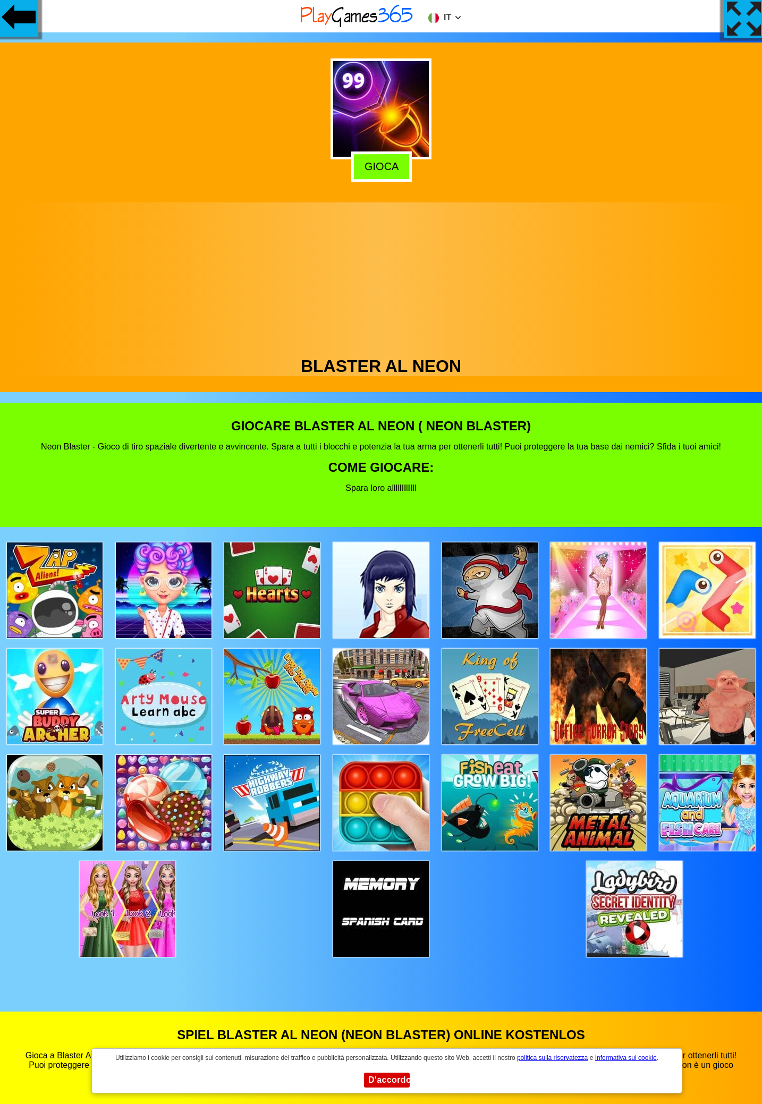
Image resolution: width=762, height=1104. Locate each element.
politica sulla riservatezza (552, 1057)
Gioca (380, 166)
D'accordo (389, 1079)
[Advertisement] (381, 276)
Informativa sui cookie (626, 1057)
